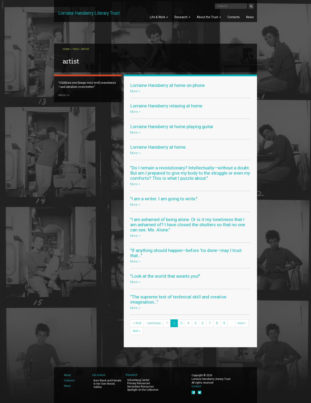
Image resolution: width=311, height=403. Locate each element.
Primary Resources (138, 383)
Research (182, 17)
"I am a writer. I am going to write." (163, 198)
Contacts (233, 17)
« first (137, 323)
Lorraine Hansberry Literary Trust (89, 13)
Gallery (98, 387)
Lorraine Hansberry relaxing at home (166, 105)
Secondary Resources (140, 386)
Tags (75, 49)
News (250, 17)
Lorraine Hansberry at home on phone (167, 85)
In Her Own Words (104, 383)
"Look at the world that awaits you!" (165, 276)
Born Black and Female (107, 380)
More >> (64, 95)
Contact (196, 386)
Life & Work (159, 17)
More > (135, 91)
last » (136, 331)
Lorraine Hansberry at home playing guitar (171, 126)
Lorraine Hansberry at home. (158, 147)
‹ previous (153, 323)
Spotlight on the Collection (143, 389)
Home (66, 49)
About (67, 375)
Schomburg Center (138, 380)
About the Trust (209, 17)
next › (242, 323)
